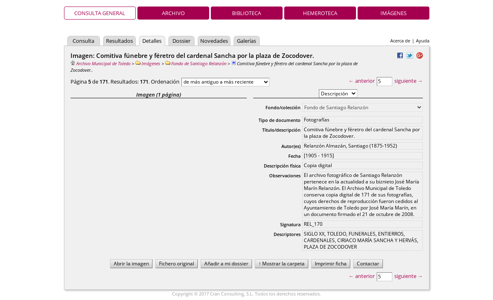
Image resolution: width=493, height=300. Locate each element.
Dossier (181, 40)
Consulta (83, 40)
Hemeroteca (320, 13)
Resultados (119, 40)
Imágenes (393, 13)
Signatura (290, 224)
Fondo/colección (283, 107)
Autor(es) (291, 146)
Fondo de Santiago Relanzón (195, 63)
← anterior (362, 80)
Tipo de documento (280, 120)
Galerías (246, 40)
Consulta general (99, 13)
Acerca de (400, 41)
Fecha (294, 156)
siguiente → (408, 80)
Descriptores (287, 234)
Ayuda (422, 41)
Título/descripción (281, 130)
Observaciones (285, 175)
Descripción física (282, 166)
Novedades (214, 40)
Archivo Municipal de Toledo (100, 63)
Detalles (151, 40)
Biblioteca (246, 13)
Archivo (173, 13)
